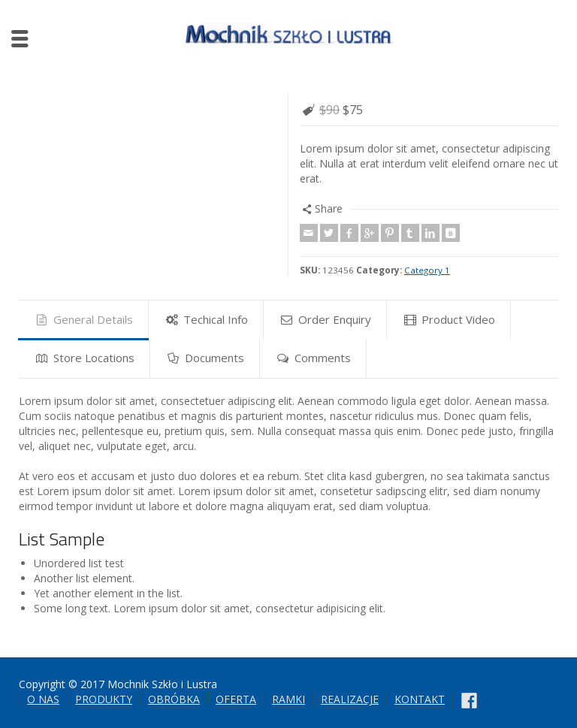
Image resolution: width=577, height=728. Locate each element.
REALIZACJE (350, 699)
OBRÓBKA (174, 699)
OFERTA (236, 699)
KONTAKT (419, 699)
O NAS (43, 699)
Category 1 (427, 270)
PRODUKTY (103, 699)
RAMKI (288, 699)
